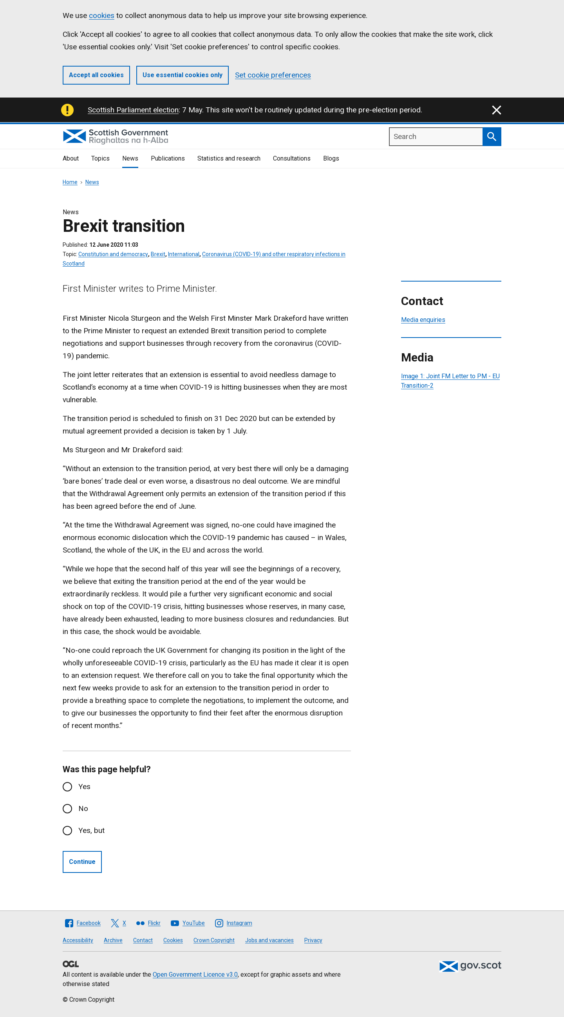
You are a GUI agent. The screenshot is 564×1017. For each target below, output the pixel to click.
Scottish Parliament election (133, 109)
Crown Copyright (214, 940)
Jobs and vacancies (269, 940)
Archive (113, 940)
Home (70, 182)
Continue (82, 861)
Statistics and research (228, 158)
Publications (168, 158)
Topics (100, 158)
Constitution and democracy (113, 254)
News (130, 158)
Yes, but (91, 830)
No (83, 808)
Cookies (173, 940)
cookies (101, 15)
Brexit (158, 254)
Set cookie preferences (273, 74)
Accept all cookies (96, 75)
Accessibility (78, 940)
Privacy (313, 940)
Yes (84, 786)
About (71, 158)
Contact (143, 940)
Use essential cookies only (182, 75)
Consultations (292, 158)
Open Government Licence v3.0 (195, 974)
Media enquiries (423, 319)
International (183, 254)
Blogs (331, 158)
